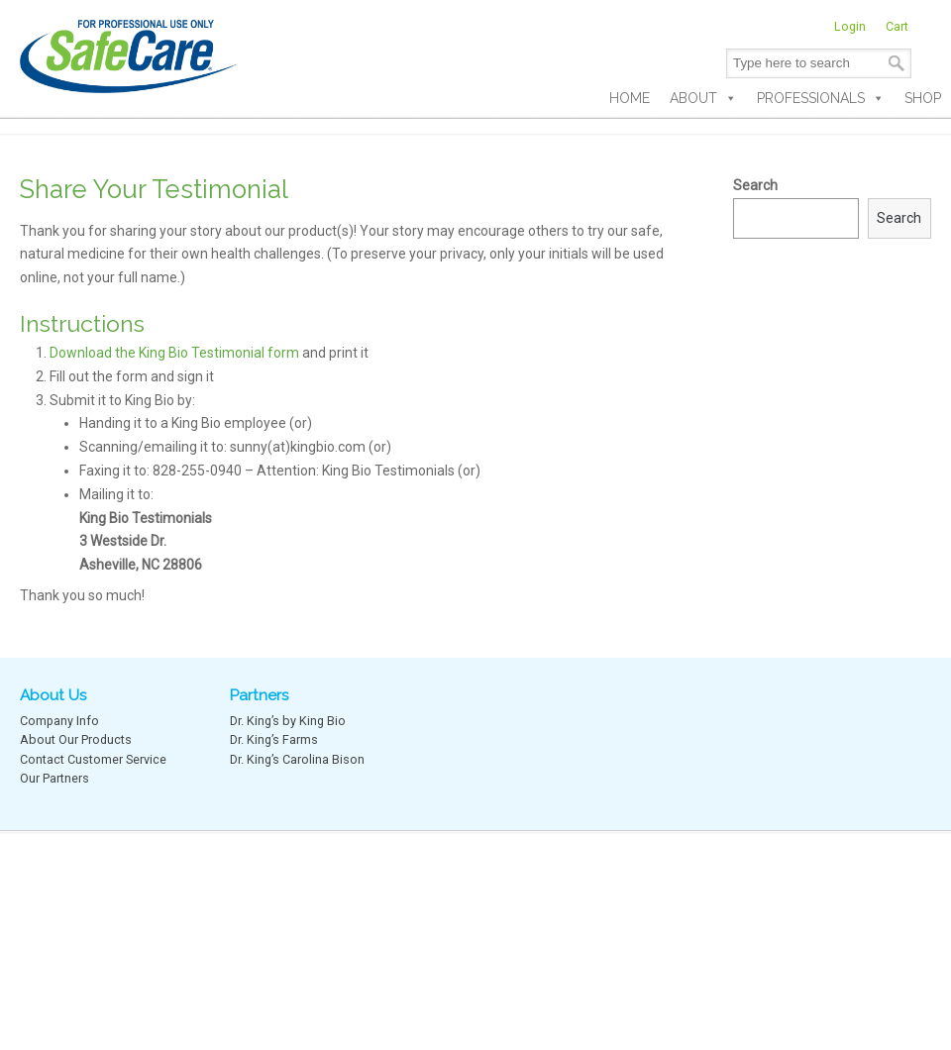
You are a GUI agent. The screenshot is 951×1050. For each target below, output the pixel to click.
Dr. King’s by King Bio (288, 720)
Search (755, 185)
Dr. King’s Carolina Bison (297, 759)
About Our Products (76, 739)
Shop (922, 98)
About (703, 98)
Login (850, 26)
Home (629, 98)
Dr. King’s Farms (274, 739)
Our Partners (54, 778)
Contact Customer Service (93, 759)
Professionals (821, 98)
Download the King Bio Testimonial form (174, 353)
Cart (897, 26)
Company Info (59, 720)
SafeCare (129, 49)
